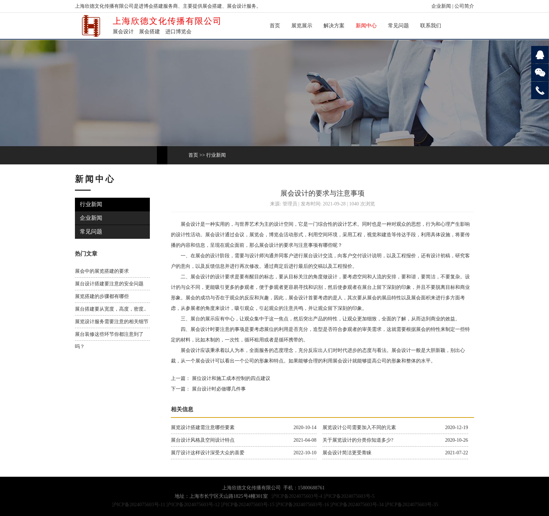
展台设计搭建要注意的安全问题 (109, 283)
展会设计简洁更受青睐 (346, 452)
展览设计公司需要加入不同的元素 (359, 427)
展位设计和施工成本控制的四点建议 (230, 378)
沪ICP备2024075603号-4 (296, 496)
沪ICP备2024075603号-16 (302, 504)
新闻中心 (366, 25)
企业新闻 (441, 6)
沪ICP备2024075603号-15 (247, 504)
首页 (275, 25)
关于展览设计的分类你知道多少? (357, 440)
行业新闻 (216, 155)
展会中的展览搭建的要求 (102, 271)
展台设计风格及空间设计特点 (203, 440)
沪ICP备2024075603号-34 (356, 504)
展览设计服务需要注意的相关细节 (111, 321)
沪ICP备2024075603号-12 (193, 504)
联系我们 (430, 25)
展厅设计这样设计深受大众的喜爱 (207, 452)
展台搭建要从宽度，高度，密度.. (110, 309)
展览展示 (301, 25)
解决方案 (334, 25)
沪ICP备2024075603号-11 (138, 504)
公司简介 (464, 6)
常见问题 (398, 25)
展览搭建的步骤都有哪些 (102, 296)
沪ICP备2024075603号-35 (411, 504)
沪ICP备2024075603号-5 (349, 496)
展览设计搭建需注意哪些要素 (203, 427)
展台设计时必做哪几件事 (218, 389)
